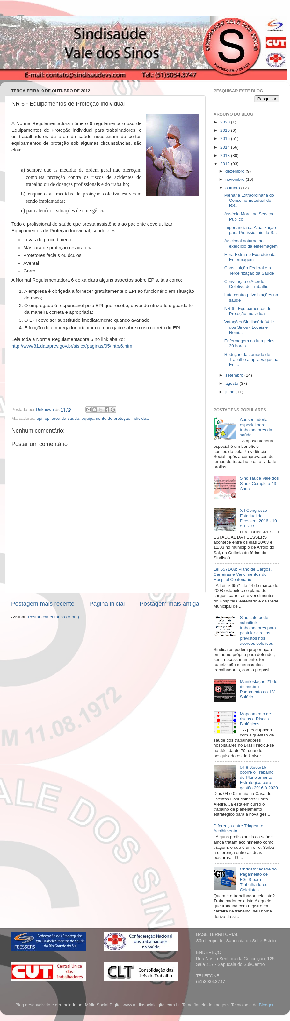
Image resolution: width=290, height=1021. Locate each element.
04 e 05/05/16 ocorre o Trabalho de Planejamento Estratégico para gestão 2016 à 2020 (259, 777)
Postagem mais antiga (169, 603)
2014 (225, 147)
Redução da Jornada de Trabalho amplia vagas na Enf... (251, 359)
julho (230, 392)
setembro (234, 375)
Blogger (266, 1005)
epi (39, 418)
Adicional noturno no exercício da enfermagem (251, 243)
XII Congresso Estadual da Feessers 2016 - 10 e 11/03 (258, 518)
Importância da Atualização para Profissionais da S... (250, 230)
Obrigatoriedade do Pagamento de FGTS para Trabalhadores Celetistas (258, 879)
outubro (233, 188)
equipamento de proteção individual (115, 418)
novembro (235, 179)
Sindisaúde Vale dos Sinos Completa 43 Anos (259, 483)
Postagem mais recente (42, 603)
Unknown (45, 409)
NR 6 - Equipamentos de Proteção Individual (248, 311)
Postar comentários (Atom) (53, 617)
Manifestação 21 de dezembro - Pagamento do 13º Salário (258, 689)
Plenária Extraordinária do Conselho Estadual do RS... (249, 200)
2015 (225, 138)
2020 (225, 122)
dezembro (235, 171)
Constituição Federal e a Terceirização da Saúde (249, 270)
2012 (225, 163)
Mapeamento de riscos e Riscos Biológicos (255, 718)
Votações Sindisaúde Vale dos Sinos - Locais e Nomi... (249, 327)
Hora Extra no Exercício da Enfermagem (250, 257)
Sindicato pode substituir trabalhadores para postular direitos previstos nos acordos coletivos (258, 630)
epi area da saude (62, 418)
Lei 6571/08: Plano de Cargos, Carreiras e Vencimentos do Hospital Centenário (243, 574)
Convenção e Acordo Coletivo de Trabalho (246, 284)
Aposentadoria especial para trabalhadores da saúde (256, 427)
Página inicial (107, 603)
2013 (225, 155)
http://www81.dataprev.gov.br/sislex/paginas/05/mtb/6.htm (71, 346)
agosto (232, 383)
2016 (225, 130)
